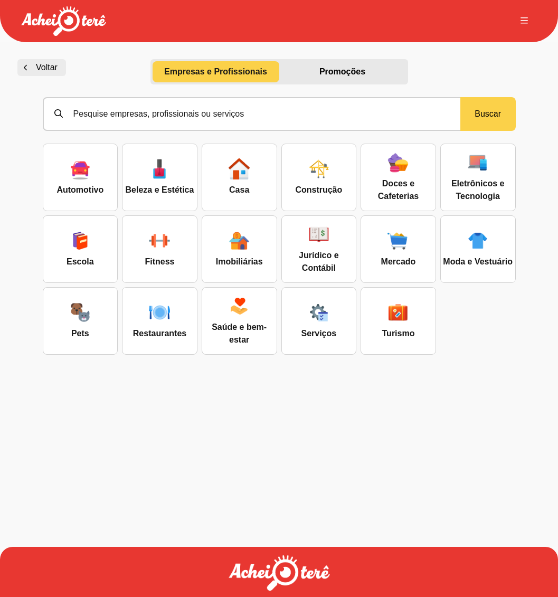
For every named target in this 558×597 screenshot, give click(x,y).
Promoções (342, 71)
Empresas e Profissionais (215, 71)
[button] (63, 21)
